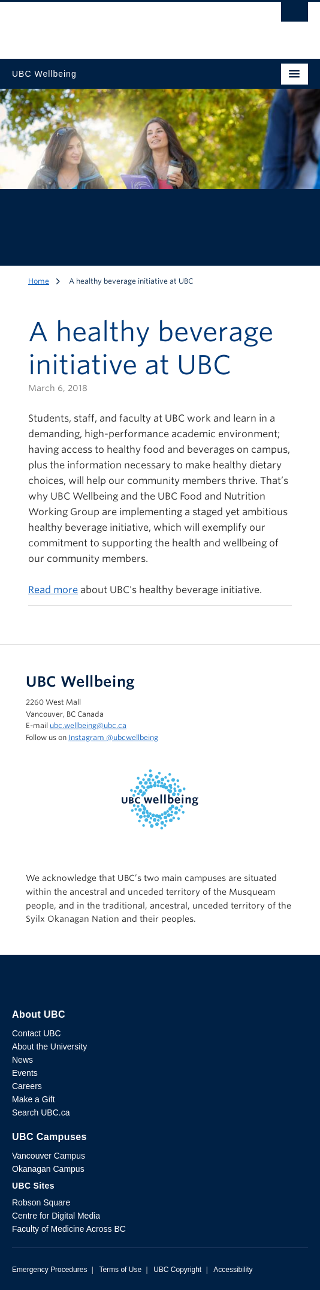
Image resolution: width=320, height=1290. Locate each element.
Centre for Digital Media (56, 1215)
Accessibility (232, 1269)
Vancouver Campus (48, 1155)
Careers (27, 1086)
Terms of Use (120, 1269)
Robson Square (41, 1202)
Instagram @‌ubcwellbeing (113, 737)
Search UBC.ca (41, 1112)
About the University (49, 1046)
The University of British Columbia (115, 24)
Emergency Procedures (49, 1269)
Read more (53, 590)
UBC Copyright (177, 1269)
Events (25, 1073)
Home (38, 280)
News (22, 1060)
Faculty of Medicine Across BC (69, 1229)
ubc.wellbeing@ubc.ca (88, 725)
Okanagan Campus (48, 1169)
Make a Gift (33, 1099)
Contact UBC (36, 1033)
